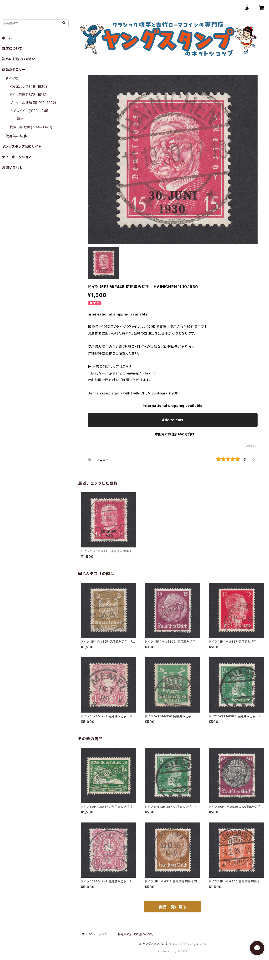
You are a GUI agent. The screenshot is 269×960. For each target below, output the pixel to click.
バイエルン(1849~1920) (28, 86)
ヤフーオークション (16, 157)
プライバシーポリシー (96, 934)
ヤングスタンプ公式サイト (21, 146)
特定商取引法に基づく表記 (135, 934)
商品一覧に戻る (173, 907)
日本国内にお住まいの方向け (172, 434)
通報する (252, 446)
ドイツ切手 (14, 78)
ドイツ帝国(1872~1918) (28, 95)
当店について (12, 48)
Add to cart (172, 420)
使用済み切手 (16, 136)
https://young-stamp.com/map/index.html (123, 373)
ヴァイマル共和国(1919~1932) (33, 103)
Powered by (172, 951)
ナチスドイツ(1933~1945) (30, 111)
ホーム (7, 38)
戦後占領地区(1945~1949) (31, 127)
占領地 (18, 119)
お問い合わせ (12, 167)
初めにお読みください (19, 59)
